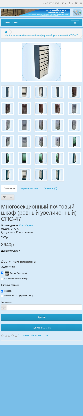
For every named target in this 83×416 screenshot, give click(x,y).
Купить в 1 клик (41, 327)
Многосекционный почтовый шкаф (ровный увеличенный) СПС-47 (41, 35)
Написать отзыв (39, 335)
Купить (41, 317)
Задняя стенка (8, 267)
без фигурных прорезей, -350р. (17, 296)
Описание (9, 188)
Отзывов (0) (50, 188)
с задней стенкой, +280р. (14, 278)
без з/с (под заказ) (14, 273)
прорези (6, 291)
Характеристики (29, 188)
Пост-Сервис (26, 225)
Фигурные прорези (10, 285)
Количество (6, 302)
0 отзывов (23, 335)
